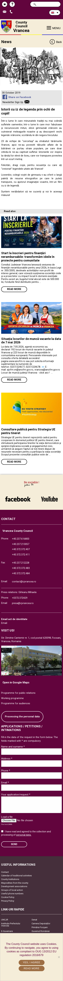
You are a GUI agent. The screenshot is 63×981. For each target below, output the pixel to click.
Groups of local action (12, 890)
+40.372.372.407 (21, 549)
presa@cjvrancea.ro (23, 603)
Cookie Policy (7, 897)
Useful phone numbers (12, 893)
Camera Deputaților (41, 923)
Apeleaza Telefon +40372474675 (11, 12)
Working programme (12, 698)
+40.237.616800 (20, 538)
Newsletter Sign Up (13, 102)
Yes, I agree (31, 962)
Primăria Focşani (40, 927)
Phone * (5, 770)
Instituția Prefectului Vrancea (10, 924)
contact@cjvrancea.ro (24, 581)
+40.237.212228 (20, 562)
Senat (34, 919)
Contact (5, 872)
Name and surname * (13, 746)
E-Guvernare (7, 931)
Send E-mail (5, 12)
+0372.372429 (19, 598)
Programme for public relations (18, 693)
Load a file (7, 816)
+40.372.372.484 (21, 573)
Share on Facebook (19, 97)
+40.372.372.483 (21, 568)
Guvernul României (41, 931)
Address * (6, 758)
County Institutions (10, 879)
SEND (14, 844)
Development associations (14, 886)
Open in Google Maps (16, 682)
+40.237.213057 (20, 544)
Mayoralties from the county (14, 883)
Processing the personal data (22, 716)
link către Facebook (17, 499)
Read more (14, 289)
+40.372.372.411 (21, 554)
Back (56, 42)
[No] (58, 957)
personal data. (23, 835)
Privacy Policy (7, 901)
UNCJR (4, 919)
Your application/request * (15, 794)
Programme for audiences (15, 703)
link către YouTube (49, 499)
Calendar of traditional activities (16, 875)
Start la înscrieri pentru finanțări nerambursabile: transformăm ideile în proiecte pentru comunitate (27, 256)
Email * (5, 782)
